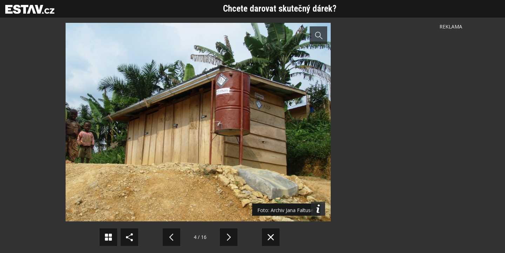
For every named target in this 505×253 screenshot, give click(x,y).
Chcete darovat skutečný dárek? (279, 9)
